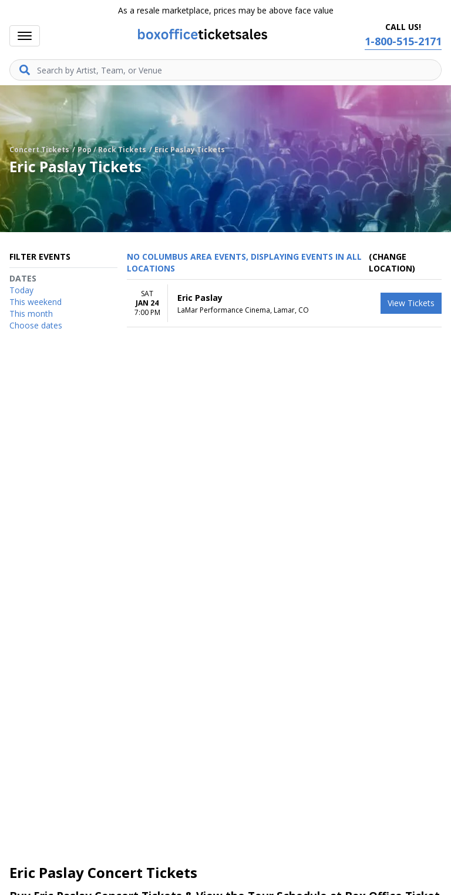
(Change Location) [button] (392, 262)
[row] (284, 303)
